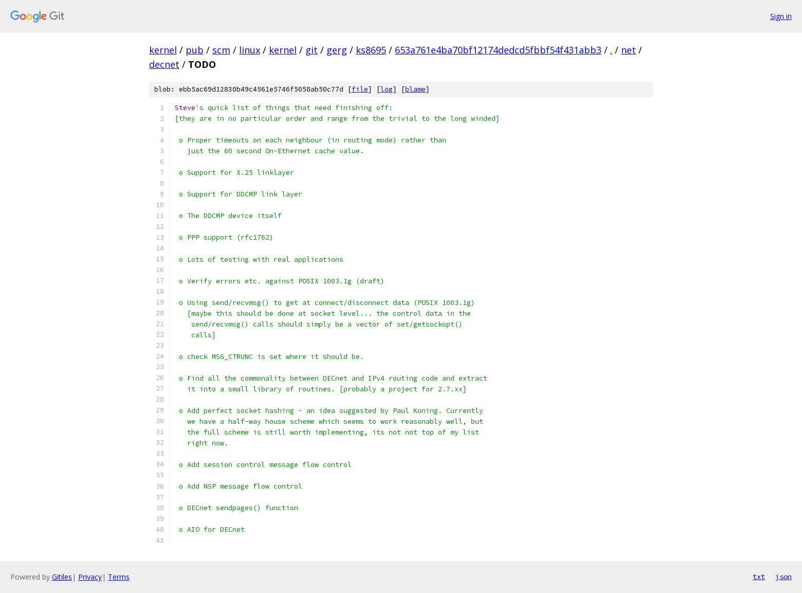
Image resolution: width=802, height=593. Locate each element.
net (628, 50)
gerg (336, 50)
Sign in (781, 16)
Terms (119, 577)
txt (759, 576)
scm (221, 50)
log (386, 89)
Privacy (90, 577)
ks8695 (371, 50)
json (783, 576)
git (311, 50)
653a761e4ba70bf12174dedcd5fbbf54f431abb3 (498, 50)
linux (249, 50)
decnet (164, 64)
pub (195, 50)
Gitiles (62, 577)
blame (415, 89)
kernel (163, 50)
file (360, 89)
